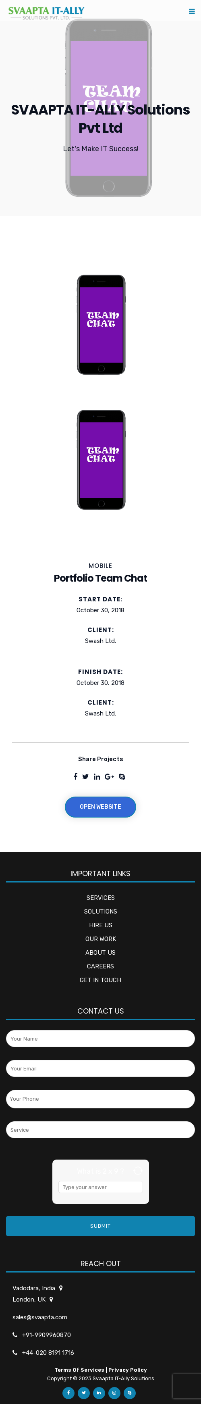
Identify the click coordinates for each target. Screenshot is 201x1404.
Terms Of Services (79, 1370)
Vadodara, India (34, 1288)
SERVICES (101, 897)
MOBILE (100, 565)
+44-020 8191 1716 (48, 1352)
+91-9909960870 (46, 1335)
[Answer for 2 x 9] (100, 1187)
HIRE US (100, 925)
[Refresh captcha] (138, 1171)
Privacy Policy (127, 1370)
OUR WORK (100, 939)
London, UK (29, 1299)
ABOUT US (100, 952)
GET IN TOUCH (100, 980)
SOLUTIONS (100, 911)
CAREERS (100, 966)
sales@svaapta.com (39, 1317)
